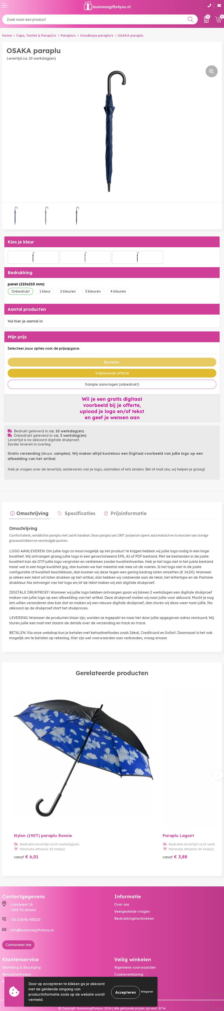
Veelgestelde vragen (132, 895)
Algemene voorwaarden (135, 951)
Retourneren (12, 965)
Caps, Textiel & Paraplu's (36, 35)
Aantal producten (27, 309)
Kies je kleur (21, 242)
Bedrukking (20, 272)
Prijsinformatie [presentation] (122, 512)
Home (7, 35)
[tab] (28, 513)
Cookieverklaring (128, 958)
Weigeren (147, 991)
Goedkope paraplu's (96, 35)
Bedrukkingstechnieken (134, 902)
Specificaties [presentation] (76, 512)
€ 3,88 (159, 840)
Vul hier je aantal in (25, 321)
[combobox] (100, 19)
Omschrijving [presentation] (31, 512)
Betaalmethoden (16, 958)
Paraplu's (68, 35)
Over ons (121, 888)
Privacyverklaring (129, 965)
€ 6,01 (26, 840)
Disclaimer (123, 972)
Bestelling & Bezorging (21, 951)
